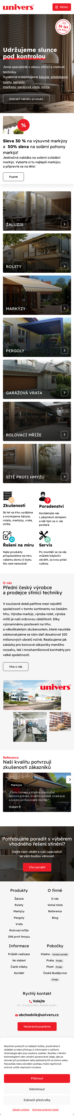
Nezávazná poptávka (37, 1026)
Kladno (45, 954)
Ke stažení (18, 960)
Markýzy (18, 911)
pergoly (19, 82)
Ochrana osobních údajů (45, 1109)
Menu (64, 7)
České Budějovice (55, 973)
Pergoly (19, 918)
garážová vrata (28, 87)
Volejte (39, 1001)
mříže (45, 87)
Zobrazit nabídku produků (26, 99)
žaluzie (44, 77)
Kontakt (19, 973)
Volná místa (55, 905)
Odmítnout (37, 1089)
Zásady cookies (21, 1109)
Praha (50, 960)
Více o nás (15, 666)
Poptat (13, 177)
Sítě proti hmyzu (19, 936)
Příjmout (37, 1078)
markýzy (9, 87)
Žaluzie (19, 898)
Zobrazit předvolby (37, 1100)
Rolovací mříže (19, 930)
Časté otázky (19, 966)
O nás (55, 898)
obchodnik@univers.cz (39, 1015)
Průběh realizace (19, 954)
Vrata (19, 924)
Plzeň (49, 966)
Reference (55, 911)
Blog (55, 918)
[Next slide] (70, 779)
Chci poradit (37, 867)
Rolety (19, 905)
